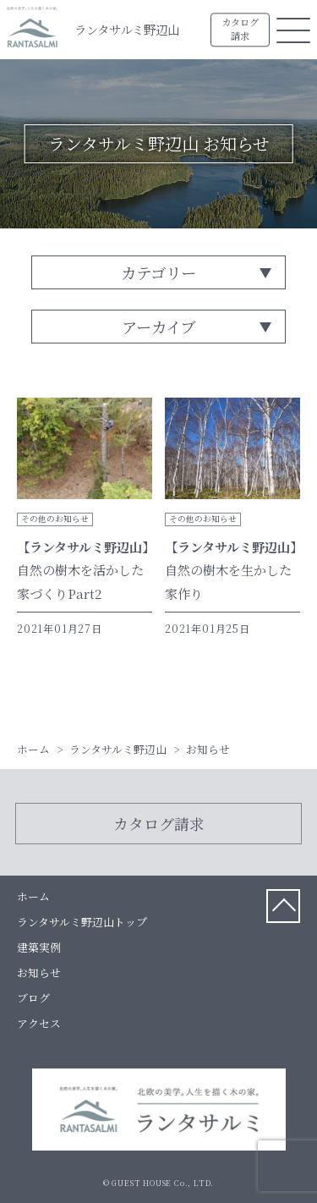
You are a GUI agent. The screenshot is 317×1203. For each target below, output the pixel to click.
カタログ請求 (240, 29)
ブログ (33, 998)
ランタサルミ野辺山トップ (82, 922)
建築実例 (39, 947)
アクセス (39, 1023)
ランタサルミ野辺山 (126, 29)
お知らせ (39, 972)
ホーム (33, 896)
